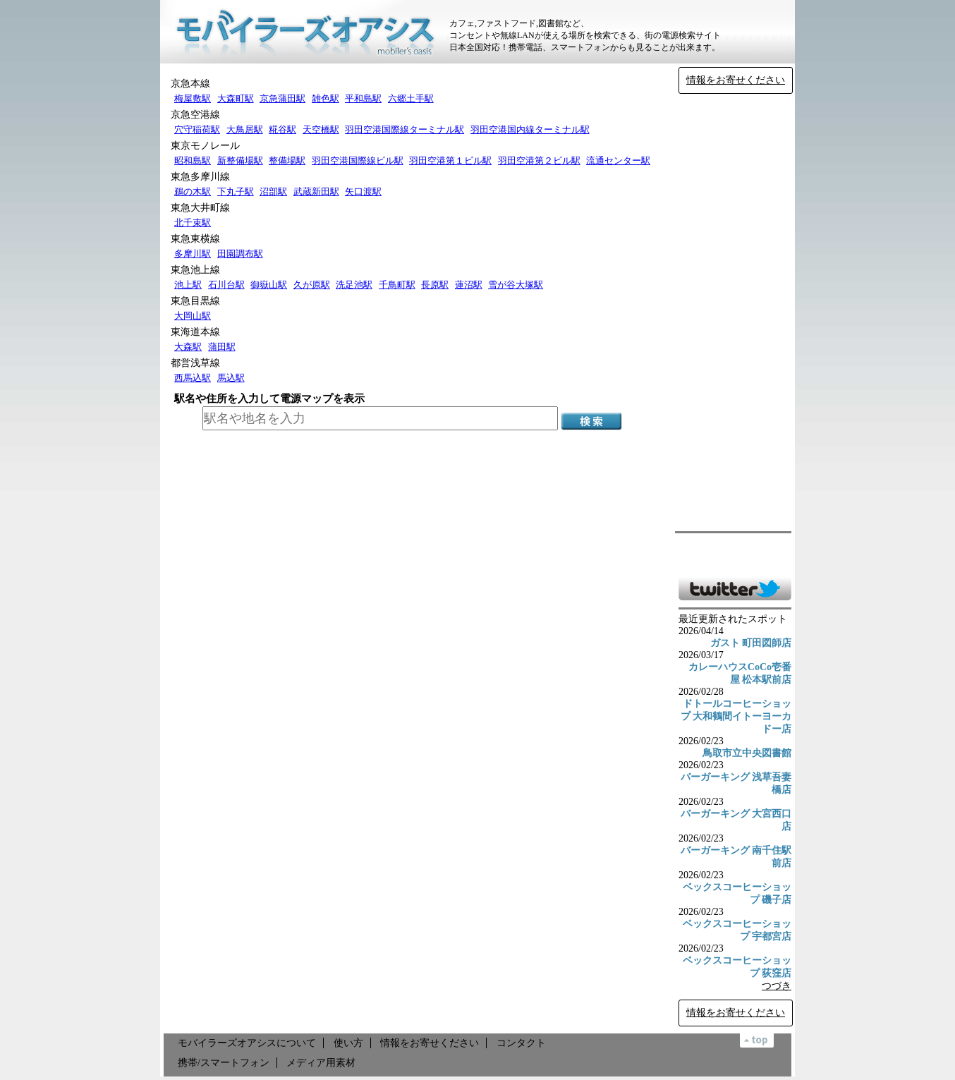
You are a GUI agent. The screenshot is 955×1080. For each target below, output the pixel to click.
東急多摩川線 (200, 176)
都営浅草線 (195, 363)
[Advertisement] (735, 312)
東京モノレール (205, 145)
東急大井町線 (200, 207)
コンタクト (521, 1043)
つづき (776, 986)
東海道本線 (195, 332)
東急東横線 (195, 238)
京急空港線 (195, 114)
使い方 (348, 1043)
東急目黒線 (195, 301)
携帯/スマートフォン (223, 1062)
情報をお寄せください (735, 80)
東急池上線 (195, 270)
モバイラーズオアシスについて (247, 1043)
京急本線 (190, 83)
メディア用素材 (320, 1062)
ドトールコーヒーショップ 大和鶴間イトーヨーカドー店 (736, 716)
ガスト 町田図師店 (751, 643)
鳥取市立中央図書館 (746, 753)
